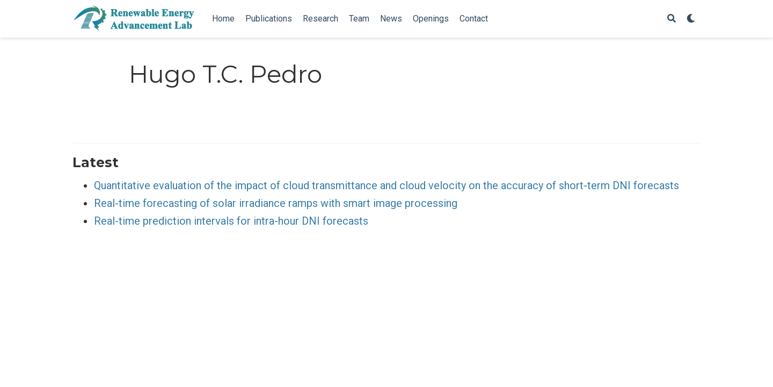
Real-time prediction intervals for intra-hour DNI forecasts (231, 220)
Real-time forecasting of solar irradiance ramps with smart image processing (275, 203)
